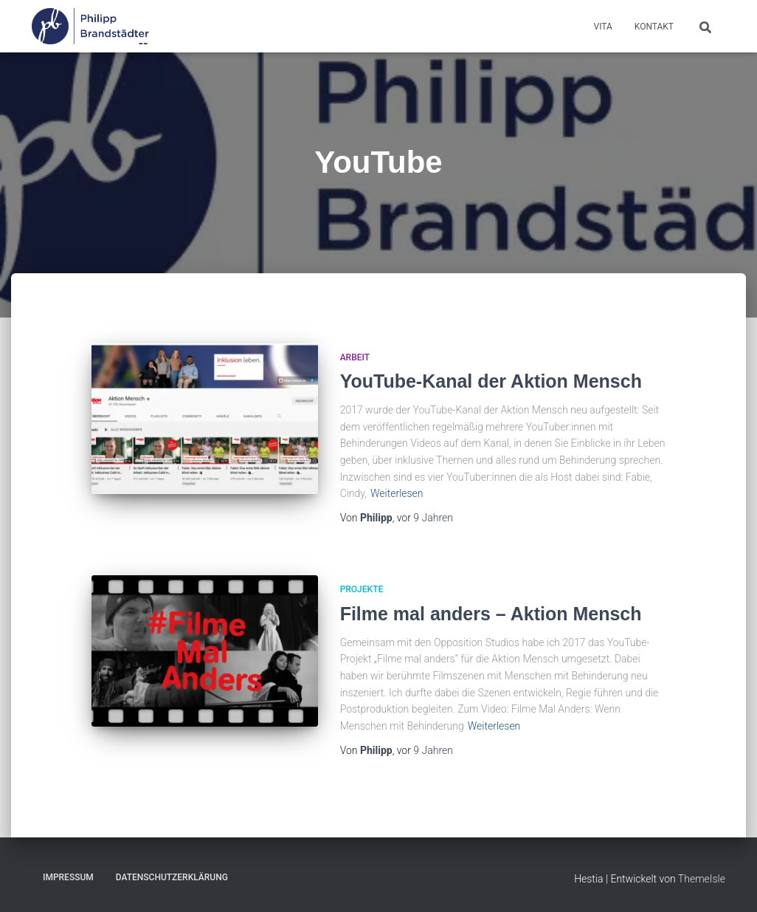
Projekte (362, 589)
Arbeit (355, 357)
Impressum (68, 877)
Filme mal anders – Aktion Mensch (491, 613)
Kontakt (654, 26)
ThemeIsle (701, 879)
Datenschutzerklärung (172, 877)
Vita (603, 26)
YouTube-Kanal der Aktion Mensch (491, 381)
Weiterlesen (397, 493)
